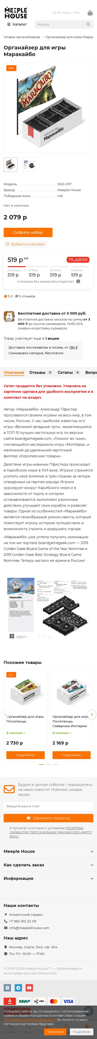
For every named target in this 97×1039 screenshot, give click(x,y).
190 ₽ (73, 347)
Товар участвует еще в (31, 338)
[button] (5, 714)
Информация (48, 878)
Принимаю (55, 1032)
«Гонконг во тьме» (69, 438)
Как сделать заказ (48, 864)
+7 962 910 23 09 (22, 921)
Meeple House (69, 190)
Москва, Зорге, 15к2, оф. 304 (33, 947)
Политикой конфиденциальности (29, 1020)
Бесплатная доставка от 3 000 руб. (52, 313)
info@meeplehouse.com (29, 928)
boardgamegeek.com (33, 438)
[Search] (64, 24)
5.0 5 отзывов (19, 296)
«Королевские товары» (40, 456)
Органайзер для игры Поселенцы (25, 719)
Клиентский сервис (26, 915)
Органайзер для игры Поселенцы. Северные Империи (71, 721)
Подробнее (81, 1032)
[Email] (48, 806)
